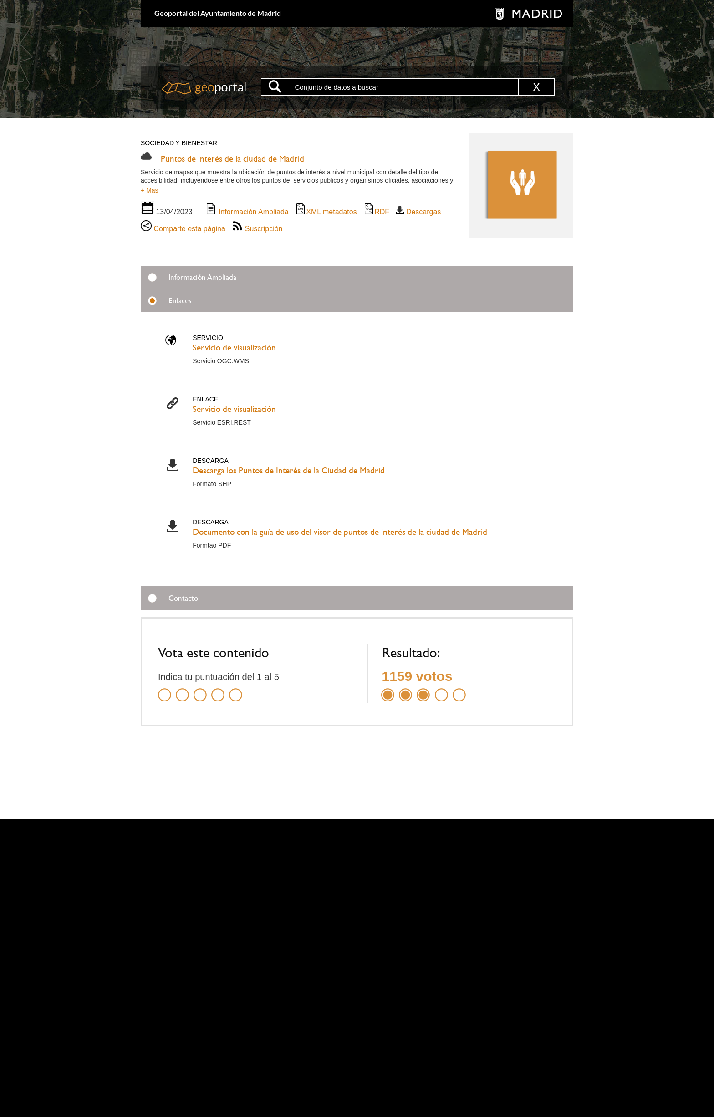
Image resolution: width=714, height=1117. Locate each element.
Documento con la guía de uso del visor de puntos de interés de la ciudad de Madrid (340, 532)
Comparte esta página (183, 229)
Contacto (183, 598)
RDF (376, 212)
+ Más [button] (149, 190)
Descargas (418, 212)
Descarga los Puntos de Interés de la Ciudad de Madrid (289, 470)
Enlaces (180, 300)
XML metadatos (326, 212)
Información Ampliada (246, 212)
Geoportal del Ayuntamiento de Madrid (217, 13)
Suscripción (257, 229)
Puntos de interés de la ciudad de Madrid (232, 158)
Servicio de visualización (234, 347)
